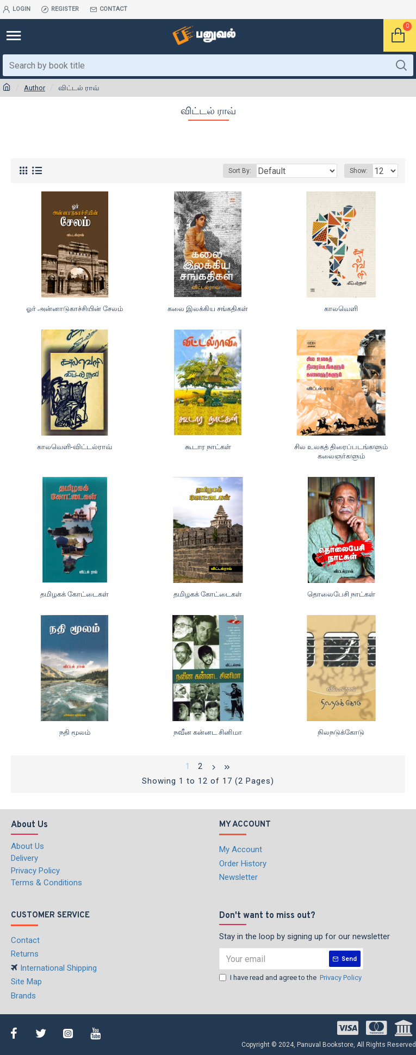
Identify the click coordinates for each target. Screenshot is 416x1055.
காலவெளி (341, 309)
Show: (359, 171)
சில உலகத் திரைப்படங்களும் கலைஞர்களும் (341, 451)
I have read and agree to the (291, 977)
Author (34, 88)
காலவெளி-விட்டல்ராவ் (74, 447)
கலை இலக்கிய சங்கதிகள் (207, 309)
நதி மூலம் (74, 732)
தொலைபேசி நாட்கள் (341, 594)
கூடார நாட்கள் (208, 447)
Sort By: (239, 171)
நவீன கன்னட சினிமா (207, 732)
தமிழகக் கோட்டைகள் (74, 594)
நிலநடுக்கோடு (341, 732)
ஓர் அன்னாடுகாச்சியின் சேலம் (74, 309)
